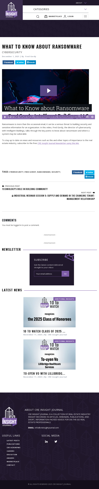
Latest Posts (13, 440)
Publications (13, 444)
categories (41, 9)
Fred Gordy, (30, 172)
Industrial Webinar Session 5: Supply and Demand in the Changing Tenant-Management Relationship (53, 197)
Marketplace (53, 16)
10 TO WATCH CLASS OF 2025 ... (44, 331)
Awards (10, 458)
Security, (56, 172)
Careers (10, 451)
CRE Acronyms (13, 447)
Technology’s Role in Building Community (25, 189)
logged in (18, 225)
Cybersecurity (12, 52)
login (69, 16)
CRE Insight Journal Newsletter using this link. (58, 143)
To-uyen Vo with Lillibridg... (44, 373)
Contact (11, 465)
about (79, 3)
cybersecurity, (16, 172)
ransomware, (44, 172)
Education (12, 455)
